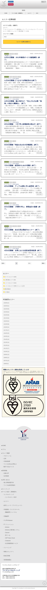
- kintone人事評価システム (11, 530)
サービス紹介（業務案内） (17, 13)
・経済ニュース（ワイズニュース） (12, 505)
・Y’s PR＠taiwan (7, 520)
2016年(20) (6, 333)
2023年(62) (6, 312)
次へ (29, 263)
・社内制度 (5, 476)
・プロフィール (6, 456)
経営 (11, 76)
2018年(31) (6, 327)
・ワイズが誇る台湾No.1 (9, 464)
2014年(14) (6, 339)
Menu (42, 1)
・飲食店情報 (6, 555)
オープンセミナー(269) (10, 276)
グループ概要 (6, 453)
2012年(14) (6, 345)
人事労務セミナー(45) (10, 279)
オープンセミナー (8, 29)
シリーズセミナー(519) (10, 283)
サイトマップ (6, 489)
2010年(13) (6, 351)
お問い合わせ (6, 479)
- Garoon (6, 532)
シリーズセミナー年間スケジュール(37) (14, 286)
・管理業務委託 (6, 559)
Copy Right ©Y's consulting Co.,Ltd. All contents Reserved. (23, 588)
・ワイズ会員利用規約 (8, 485)
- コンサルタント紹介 (10, 497)
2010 (37, 13)
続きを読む (39, 68)
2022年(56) (6, 315)
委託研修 (20, 31)
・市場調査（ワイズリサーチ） (11, 509)
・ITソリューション (8, 524)
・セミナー (5, 501)
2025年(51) (6, 306)
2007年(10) (6, 360)
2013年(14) (6, 342)
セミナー (30, 13)
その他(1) (6, 292)
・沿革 (4, 458)
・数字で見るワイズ (8, 466)
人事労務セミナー (20, 29)
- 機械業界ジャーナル (10, 512)
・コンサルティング (8, 494)
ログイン (11, 1)
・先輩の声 (5, 473)
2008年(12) (6, 357)
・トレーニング (6, 547)
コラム (4, 449)
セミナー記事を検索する (24, 41)
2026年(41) (6, 302)
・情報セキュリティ (8, 551)
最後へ (43, 263)
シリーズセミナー (31, 29)
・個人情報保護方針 (8, 482)
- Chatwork (7, 540)
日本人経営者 (16, 78)
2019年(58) (6, 324)
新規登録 (11, 4)
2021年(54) (6, 318)
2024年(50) (6, 309)
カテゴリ (5, 27)
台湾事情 (15, 76)
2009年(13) (6, 354)
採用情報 (4, 470)
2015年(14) (6, 336)
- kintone (6, 527)
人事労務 (11, 53)
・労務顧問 (5, 516)
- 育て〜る (7, 535)
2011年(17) (6, 348)
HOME (5, 13)
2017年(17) (6, 330)
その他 (26, 31)
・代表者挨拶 (6, 461)
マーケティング (16, 97)
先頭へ (3, 263)
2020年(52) (6, 321)
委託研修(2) (7, 289)
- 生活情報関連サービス (11, 543)
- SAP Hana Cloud (9, 538)
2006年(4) (6, 363)
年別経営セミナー (9, 299)
